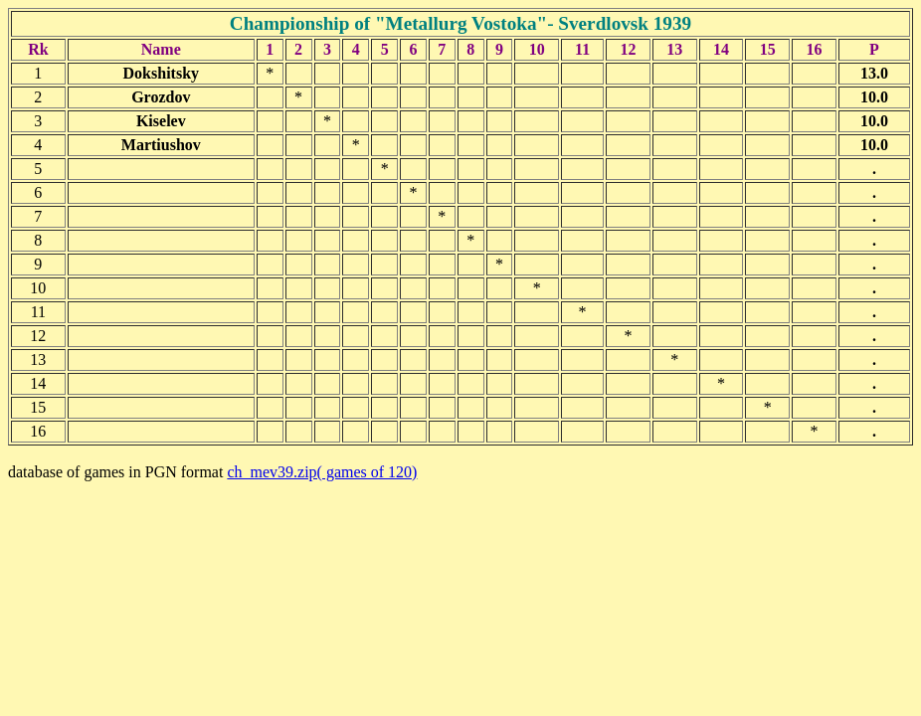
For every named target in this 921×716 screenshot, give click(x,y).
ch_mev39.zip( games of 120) (322, 471)
